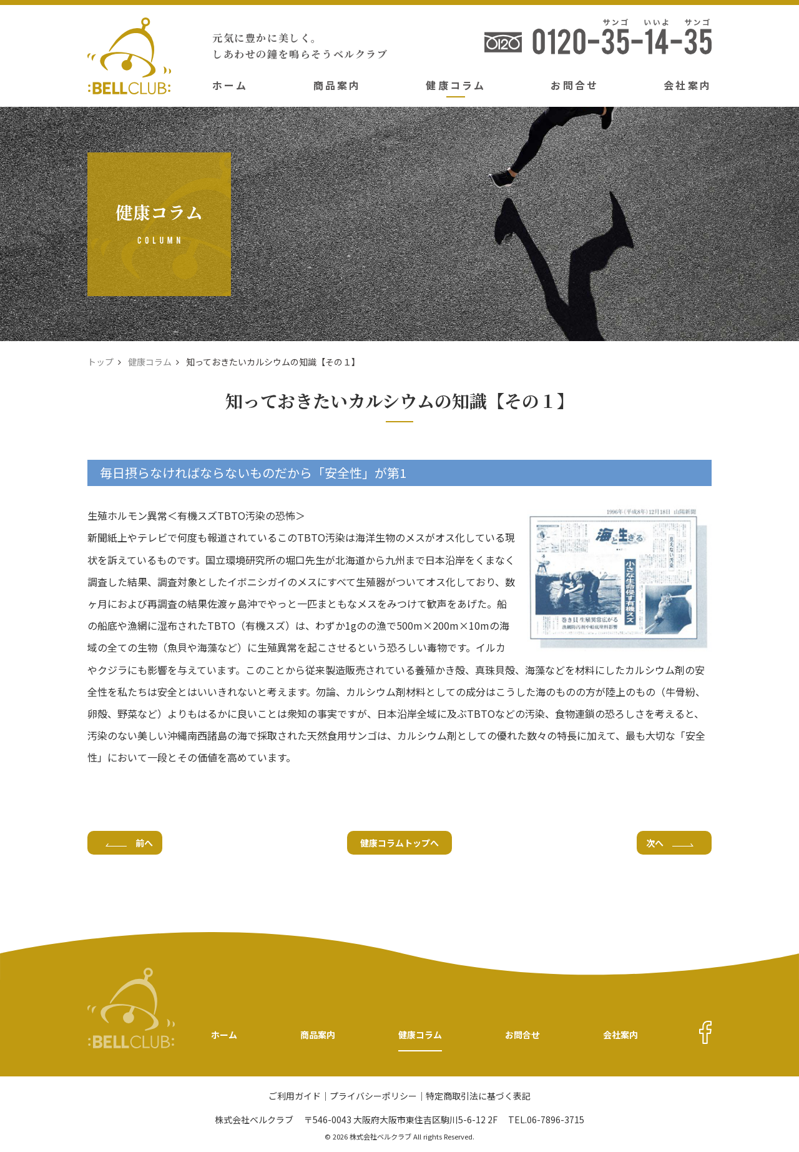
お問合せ (575, 84)
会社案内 (688, 84)
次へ (670, 843)
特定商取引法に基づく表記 (478, 1096)
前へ (129, 843)
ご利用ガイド (294, 1096)
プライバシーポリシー (373, 1096)
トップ (100, 361)
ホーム (230, 84)
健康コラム (456, 84)
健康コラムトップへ (399, 843)
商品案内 (337, 84)
